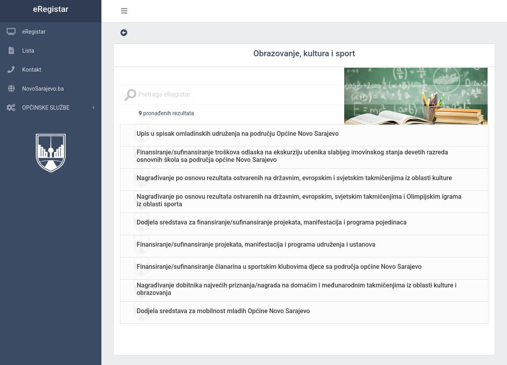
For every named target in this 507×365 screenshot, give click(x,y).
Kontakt (20, 69)
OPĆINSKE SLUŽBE (35, 107)
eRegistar (51, 9)
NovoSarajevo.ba (32, 88)
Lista (17, 50)
